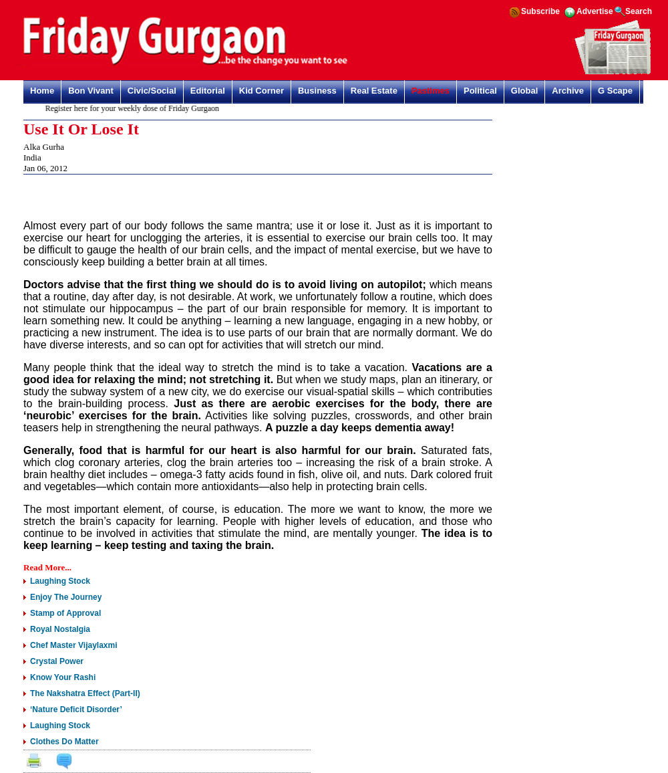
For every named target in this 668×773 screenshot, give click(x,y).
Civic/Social (152, 91)
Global (524, 91)
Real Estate (374, 91)
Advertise (594, 11)
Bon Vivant (91, 91)
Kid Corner (261, 91)
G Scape (615, 91)
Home (42, 91)
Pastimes (430, 91)
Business (317, 91)
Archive (568, 91)
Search (638, 11)
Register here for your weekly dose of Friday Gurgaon (135, 108)
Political (480, 91)
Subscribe (540, 11)
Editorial (207, 91)
